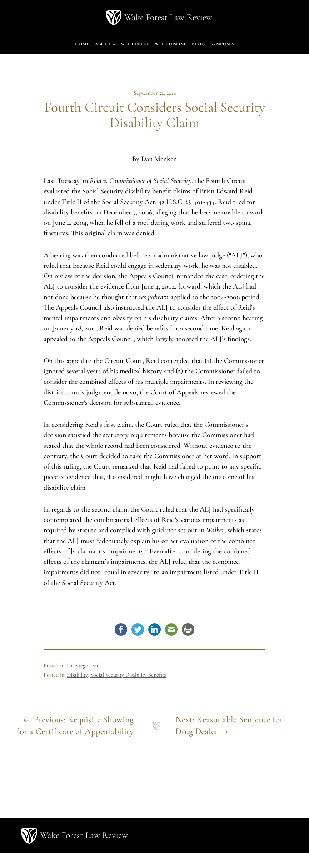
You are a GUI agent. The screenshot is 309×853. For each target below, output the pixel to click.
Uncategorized (83, 665)
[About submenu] (114, 44)
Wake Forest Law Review (168, 17)
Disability (77, 674)
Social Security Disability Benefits (128, 674)
